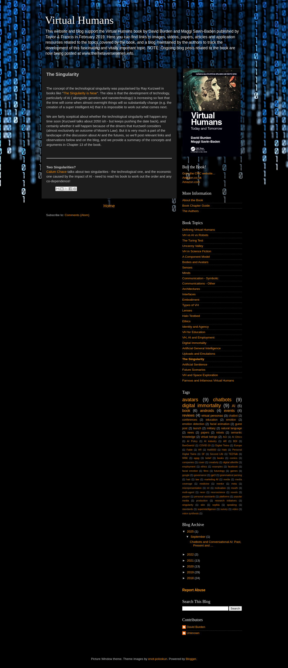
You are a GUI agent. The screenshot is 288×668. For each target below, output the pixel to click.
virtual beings (209, 436)
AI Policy (192, 441)
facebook (233, 466)
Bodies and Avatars (195, 262)
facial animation (219, 424)
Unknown (193, 633)
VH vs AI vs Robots (195, 235)
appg (196, 458)
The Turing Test (192, 240)
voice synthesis (190, 513)
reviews (188, 415)
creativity (214, 462)
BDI (235, 441)
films (205, 470)
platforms (224, 496)
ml (208, 488)
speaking (232, 504)
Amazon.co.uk (192, 177)
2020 (191, 566)
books (220, 458)
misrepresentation (192, 488)
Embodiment (190, 299)
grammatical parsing (231, 475)
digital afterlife (230, 462)
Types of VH (190, 305)
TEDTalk (233, 454)
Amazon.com (191, 182)
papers (205, 432)
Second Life (216, 454)
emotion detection (193, 424)
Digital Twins (222, 445)
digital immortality (201, 405)
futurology (219, 470)
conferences (189, 419)
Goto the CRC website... (198, 173)
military (211, 428)
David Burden (196, 627)
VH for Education (193, 332)
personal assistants (204, 496)
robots (220, 432)
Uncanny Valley (192, 246)
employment (189, 466)
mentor (220, 483)
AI (233, 406)
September (198, 536)
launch (197, 428)
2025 (191, 531)
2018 (191, 578)
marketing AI (211, 479)
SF (203, 454)
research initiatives (226, 500)
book (186, 410)
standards (187, 509)
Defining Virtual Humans (198, 229)
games (234, 470)
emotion (231, 419)
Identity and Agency (195, 326)
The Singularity (193, 359)
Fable (190, 449)
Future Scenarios (193, 369)
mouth (234, 488)
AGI (225, 437)
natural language (231, 428)
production (201, 500)
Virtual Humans (79, 20)
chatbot (233, 415)
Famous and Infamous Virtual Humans (208, 380)
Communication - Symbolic (200, 278)
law (197, 479)
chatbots (222, 399)
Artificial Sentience (194, 364)
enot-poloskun (157, 659)
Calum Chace (56, 172)
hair (188, 479)
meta (234, 483)
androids (207, 410)
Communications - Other (198, 283)
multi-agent (188, 492)
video (235, 509)
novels (234, 492)
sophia (216, 504)
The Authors (190, 211)
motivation (220, 488)
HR (200, 449)
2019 (191, 572)
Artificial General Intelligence (201, 348)
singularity (187, 504)
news (190, 432)
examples (217, 466)
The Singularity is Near (80, 93)
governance (200, 475)
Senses (187, 267)
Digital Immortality (194, 343)
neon (202, 492)
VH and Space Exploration (200, 375)
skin (203, 504)
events (229, 410)
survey (224, 509)
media (226, 479)
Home (109, 205)
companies (188, 462)
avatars (190, 399)
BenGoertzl (188, 445)
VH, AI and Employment (198, 337)
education (212, 419)
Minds (186, 273)
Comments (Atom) (77, 215)
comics (233, 458)
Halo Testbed (191, 316)
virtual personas (212, 415)
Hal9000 (211, 449)
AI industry (210, 441)
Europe (238, 445)
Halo (224, 449)
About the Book (192, 200)
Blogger (191, 659)
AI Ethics (237, 437)
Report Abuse (193, 590)
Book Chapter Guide (196, 205)
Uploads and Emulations (198, 353)
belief (208, 458)
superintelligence (207, 509)
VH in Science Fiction (196, 251)
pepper (186, 496)
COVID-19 (205, 445)
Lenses (187, 310)
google (185, 475)
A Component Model (196, 256)
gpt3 (213, 475)
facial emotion (190, 470)
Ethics (186, 321)
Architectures (191, 289)
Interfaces (189, 294)
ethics (204, 466)
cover (201, 462)
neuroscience (218, 492)
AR (225, 441)
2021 (191, 560)
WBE (185, 458)
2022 (191, 554)
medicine (204, 483)
